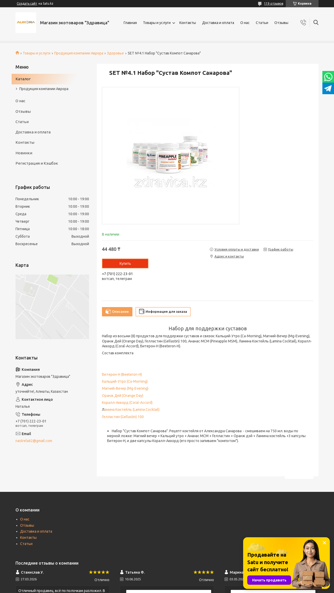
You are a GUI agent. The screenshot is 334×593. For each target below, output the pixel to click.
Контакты (187, 23)
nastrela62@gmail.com (33, 441)
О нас (245, 23)
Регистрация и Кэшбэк (36, 163)
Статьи (262, 23)
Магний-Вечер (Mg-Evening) (125, 388)
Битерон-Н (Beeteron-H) (122, 374)
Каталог (23, 79)
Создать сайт (27, 3)
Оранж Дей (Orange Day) (122, 396)
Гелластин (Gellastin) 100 (123, 417)
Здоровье (115, 53)
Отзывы (281, 23)
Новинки (23, 153)
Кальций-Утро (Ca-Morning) (125, 381)
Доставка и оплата (218, 23)
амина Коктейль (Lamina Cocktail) (132, 409)
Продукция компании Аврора (78, 53)
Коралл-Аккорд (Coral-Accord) (127, 402)
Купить (125, 263)
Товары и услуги (157, 23)
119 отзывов (273, 3)
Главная (130, 23)
